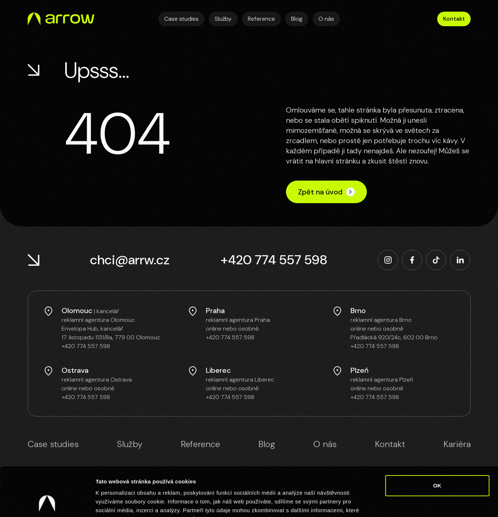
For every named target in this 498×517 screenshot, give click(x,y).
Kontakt (454, 19)
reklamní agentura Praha (238, 320)
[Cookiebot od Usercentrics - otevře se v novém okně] (47, 502)
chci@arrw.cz (129, 260)
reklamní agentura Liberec (240, 379)
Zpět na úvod (326, 192)
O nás (326, 19)
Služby (223, 19)
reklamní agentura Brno (381, 320)
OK (437, 440)
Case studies (181, 19)
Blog (296, 19)
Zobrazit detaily (385, 503)
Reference (261, 19)
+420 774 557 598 (273, 260)
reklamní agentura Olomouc (98, 320)
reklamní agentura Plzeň (381, 379)
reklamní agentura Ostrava (97, 379)
